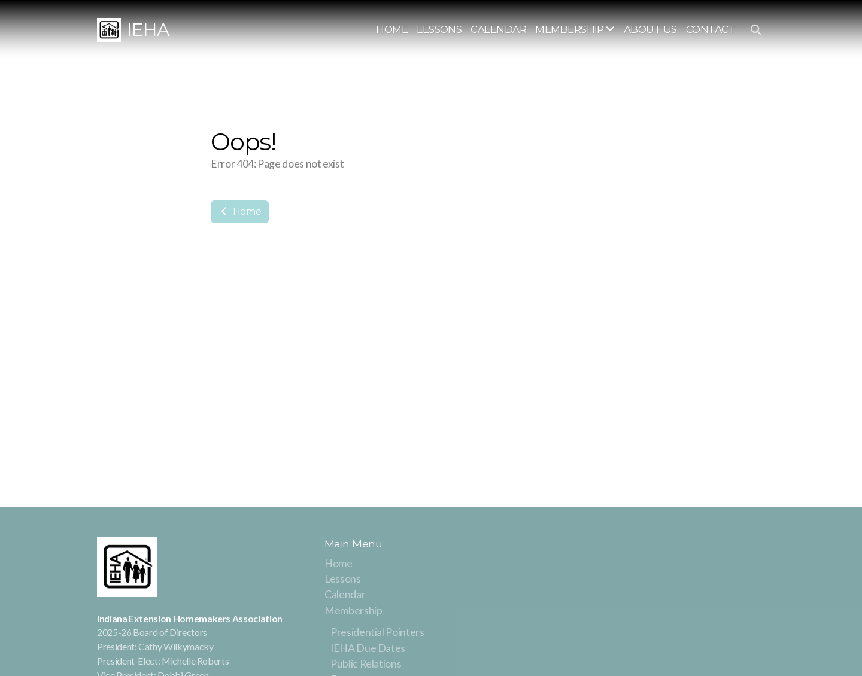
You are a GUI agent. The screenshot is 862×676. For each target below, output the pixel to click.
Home (239, 211)
